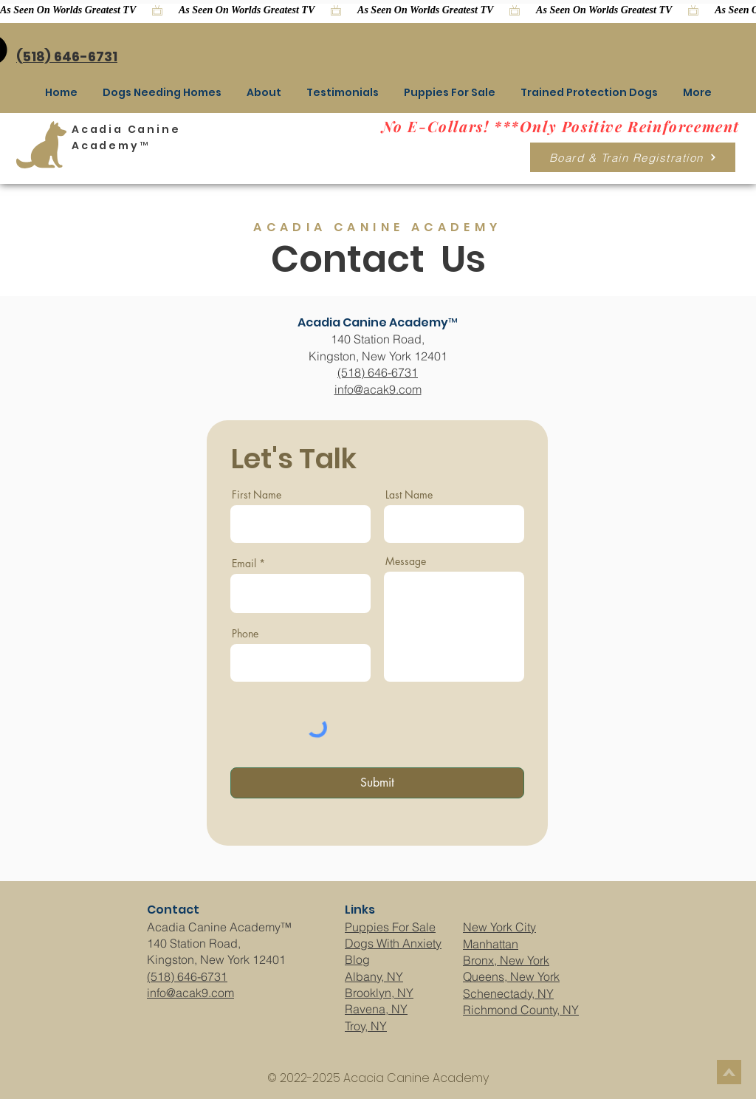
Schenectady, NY (508, 993)
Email (244, 563)
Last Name (409, 495)
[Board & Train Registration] (632, 157)
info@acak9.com (378, 389)
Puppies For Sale (390, 927)
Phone (245, 634)
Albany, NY (374, 976)
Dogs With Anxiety (393, 943)
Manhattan (490, 944)
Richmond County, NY (521, 1009)
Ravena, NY (376, 1009)
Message (405, 561)
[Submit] (377, 782)
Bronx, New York (506, 960)
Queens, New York (511, 976)
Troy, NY (366, 1025)
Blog (357, 959)
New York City (499, 927)
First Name (256, 495)
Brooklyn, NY (379, 992)
